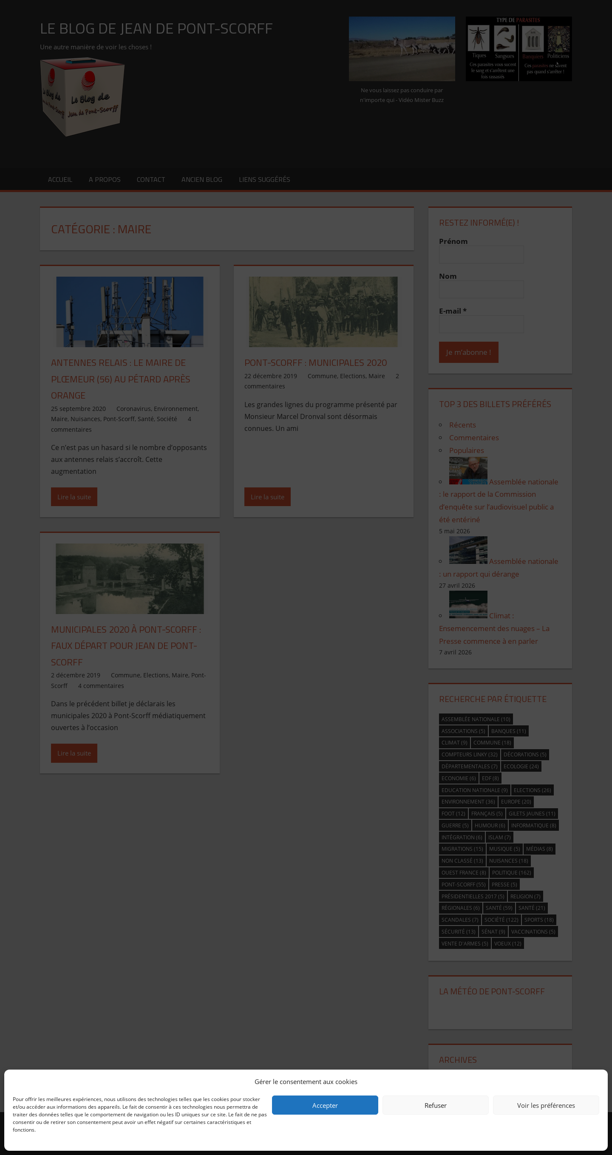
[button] (595, 1081)
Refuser (436, 1105)
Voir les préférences (546, 1105)
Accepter (325, 1105)
